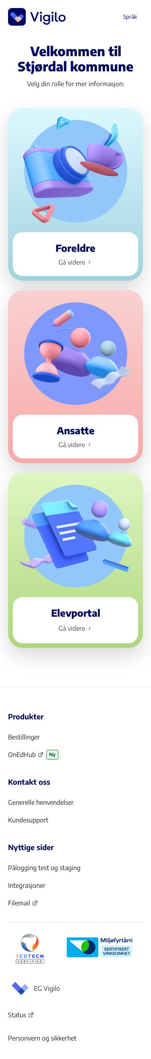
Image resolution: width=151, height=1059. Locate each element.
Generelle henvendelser (41, 802)
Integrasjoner (27, 885)
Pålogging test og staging (44, 868)
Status (21, 1016)
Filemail (23, 905)
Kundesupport (28, 820)
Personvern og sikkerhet (42, 1038)
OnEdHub (26, 757)
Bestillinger (24, 737)
